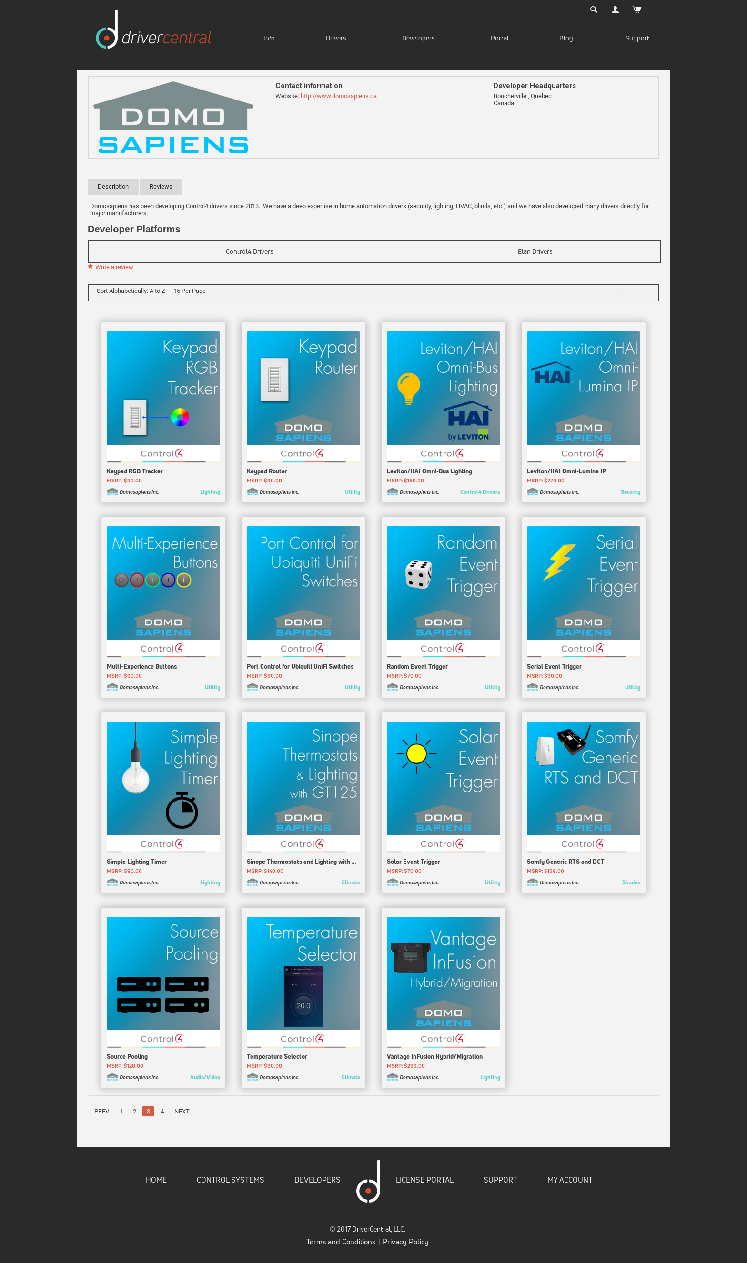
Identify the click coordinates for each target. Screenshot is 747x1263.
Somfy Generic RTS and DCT (566, 863)
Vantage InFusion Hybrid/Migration (435, 1058)
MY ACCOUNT (570, 1181)
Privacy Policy (406, 1243)
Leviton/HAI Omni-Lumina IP (566, 473)
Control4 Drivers (249, 251)
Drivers (336, 37)
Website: (287, 96)
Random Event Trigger (417, 667)
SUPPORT (500, 1181)
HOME (156, 1181)
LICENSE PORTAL (425, 1181)
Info (269, 37)
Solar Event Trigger (413, 863)
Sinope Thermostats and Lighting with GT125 (303, 863)
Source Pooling (127, 1058)
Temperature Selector (277, 1058)
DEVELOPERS (317, 1181)
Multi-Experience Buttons (142, 667)
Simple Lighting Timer (137, 863)
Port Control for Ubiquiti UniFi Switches (300, 667)
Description (113, 186)
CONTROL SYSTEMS (230, 1181)
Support (637, 37)
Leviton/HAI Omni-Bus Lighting (429, 473)
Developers (418, 37)
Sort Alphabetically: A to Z (131, 290)
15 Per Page (189, 290)
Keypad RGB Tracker (135, 473)
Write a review (110, 267)
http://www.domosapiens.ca (339, 96)
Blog (566, 37)
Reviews (161, 186)
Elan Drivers (535, 251)
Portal (500, 37)
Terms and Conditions (340, 1243)
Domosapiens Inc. (140, 493)
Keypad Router (267, 473)
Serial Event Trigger (554, 667)
